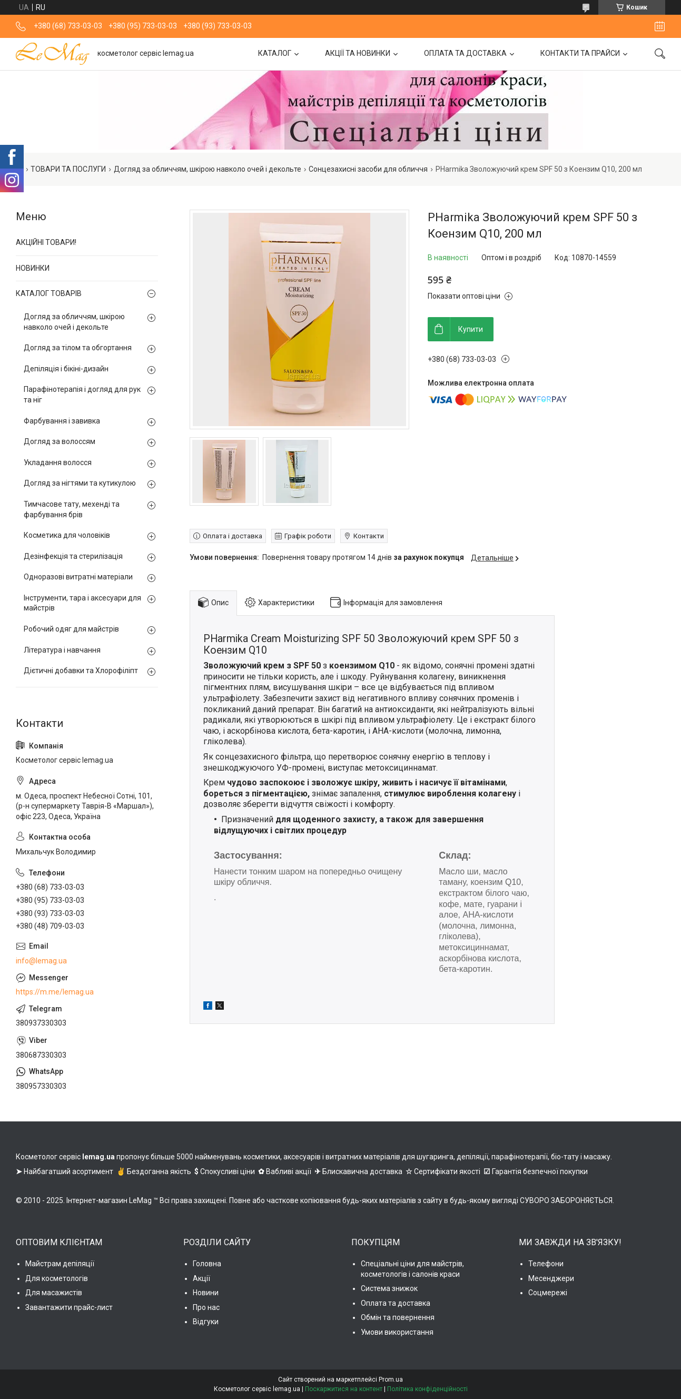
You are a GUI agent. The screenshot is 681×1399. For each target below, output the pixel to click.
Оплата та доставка (395, 1303)
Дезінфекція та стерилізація (73, 556)
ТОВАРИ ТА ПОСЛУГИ (68, 169)
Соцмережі (547, 1292)
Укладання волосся (58, 462)
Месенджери (551, 1278)
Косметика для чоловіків (67, 535)
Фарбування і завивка (62, 421)
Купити (470, 329)
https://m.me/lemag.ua (55, 992)
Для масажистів (53, 1292)
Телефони (546, 1263)
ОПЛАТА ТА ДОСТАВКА (465, 53)
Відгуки (206, 1321)
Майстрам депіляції (59, 1263)
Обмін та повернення (398, 1317)
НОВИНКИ (33, 268)
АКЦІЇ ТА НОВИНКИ (357, 53)
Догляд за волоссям (59, 441)
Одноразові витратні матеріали (78, 577)
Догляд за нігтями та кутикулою (80, 483)
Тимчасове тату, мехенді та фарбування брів (72, 509)
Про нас (206, 1307)
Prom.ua (391, 1379)
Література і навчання (62, 650)
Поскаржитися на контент (343, 1389)
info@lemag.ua (41, 961)
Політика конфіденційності (427, 1389)
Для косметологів (56, 1278)
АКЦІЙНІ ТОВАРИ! (46, 242)
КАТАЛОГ (274, 53)
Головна (207, 1263)
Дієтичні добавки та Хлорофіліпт (81, 670)
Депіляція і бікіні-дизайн (66, 368)
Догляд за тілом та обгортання (78, 347)
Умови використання (397, 1332)
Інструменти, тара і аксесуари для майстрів (82, 603)
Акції (201, 1278)
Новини (206, 1292)
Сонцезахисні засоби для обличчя (368, 169)
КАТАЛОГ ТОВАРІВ (49, 293)
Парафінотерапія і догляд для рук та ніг (82, 394)
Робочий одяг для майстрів (71, 629)
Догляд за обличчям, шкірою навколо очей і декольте (207, 169)
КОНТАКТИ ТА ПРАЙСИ (580, 53)
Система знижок (389, 1288)
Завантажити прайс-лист (69, 1307)
